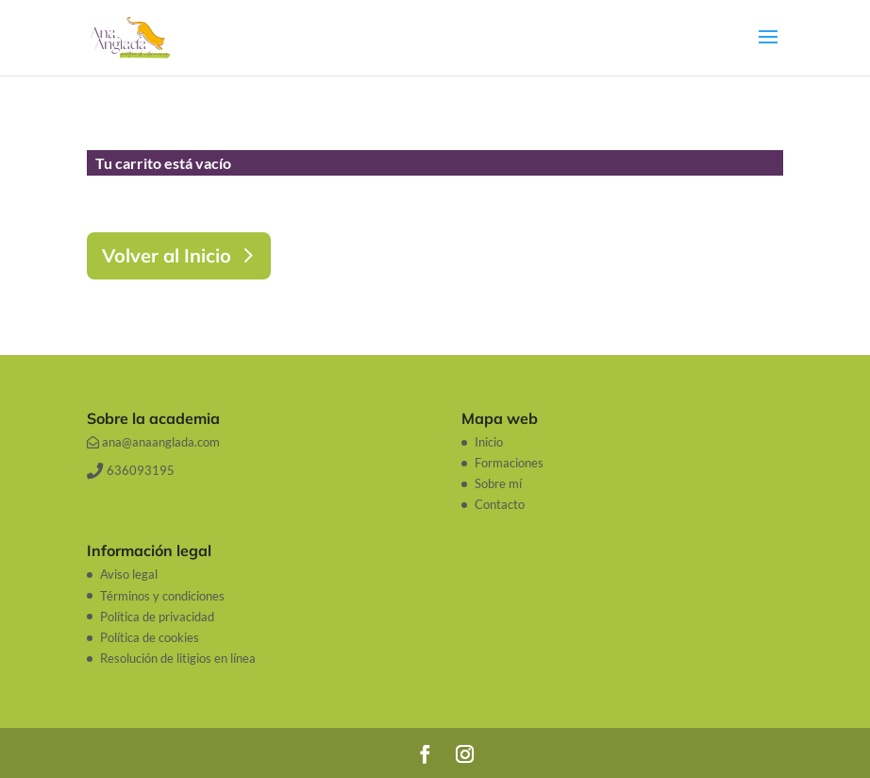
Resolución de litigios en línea (178, 658)
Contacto (500, 504)
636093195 (130, 470)
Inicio (489, 441)
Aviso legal (129, 574)
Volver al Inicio (166, 255)
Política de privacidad (157, 616)
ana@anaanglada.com (153, 441)
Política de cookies (149, 637)
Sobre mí (498, 483)
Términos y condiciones (162, 595)
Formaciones (509, 462)
